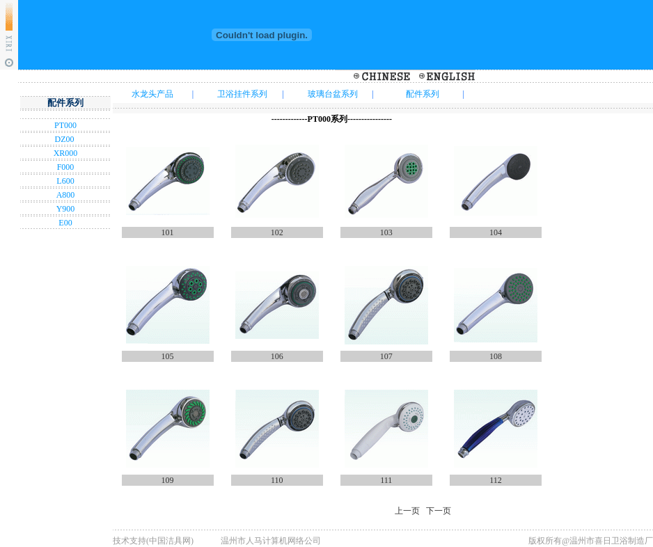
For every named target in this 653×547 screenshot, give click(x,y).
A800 (65, 195)
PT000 (65, 125)
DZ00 (66, 139)
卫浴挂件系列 (242, 94)
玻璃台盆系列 (333, 94)
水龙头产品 (152, 94)
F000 (65, 167)
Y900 (65, 209)
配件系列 (422, 94)
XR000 (66, 153)
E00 (65, 223)
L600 (65, 181)
